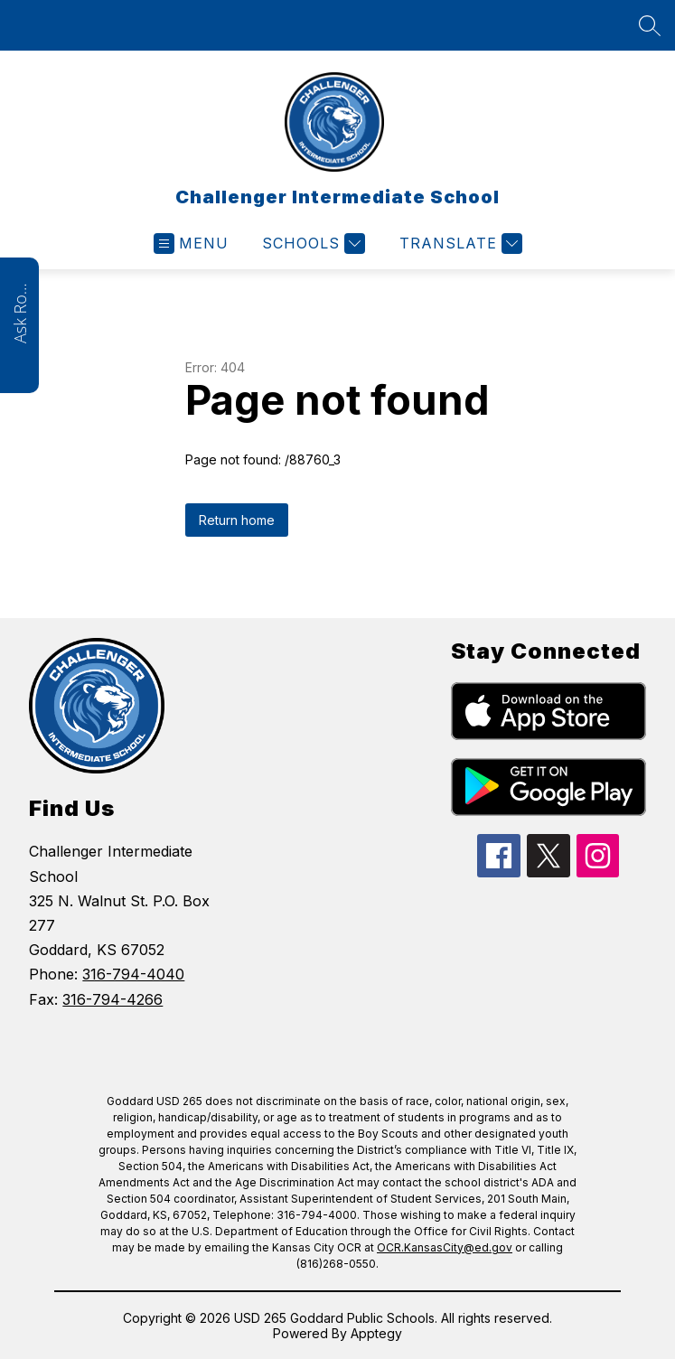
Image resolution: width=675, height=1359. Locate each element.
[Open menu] (191, 243)
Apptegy (376, 1333)
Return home (237, 520)
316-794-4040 (133, 974)
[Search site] (650, 25)
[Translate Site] (458, 243)
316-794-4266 (112, 999)
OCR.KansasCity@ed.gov (444, 1247)
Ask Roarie (20, 311)
